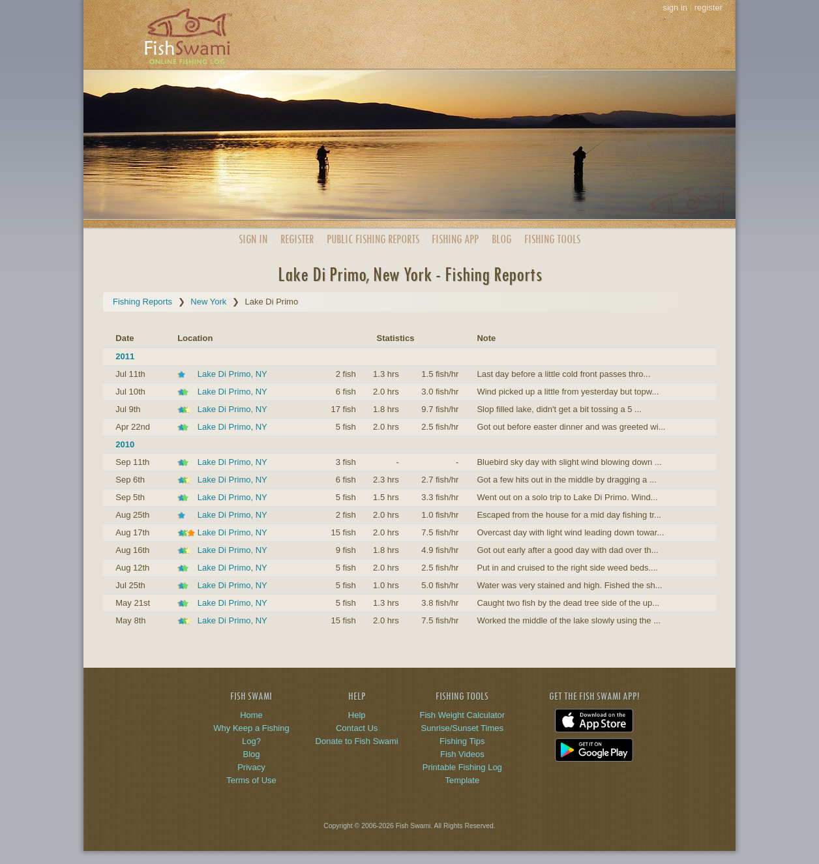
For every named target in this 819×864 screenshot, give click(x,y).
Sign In (253, 238)
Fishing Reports (142, 301)
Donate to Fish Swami (357, 741)
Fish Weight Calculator (462, 715)
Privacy (251, 767)
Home (251, 715)
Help (357, 715)
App (455, 238)
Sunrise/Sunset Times (462, 728)
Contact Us (357, 728)
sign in (675, 7)
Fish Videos (462, 754)
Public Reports (373, 238)
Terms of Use (251, 780)
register (708, 7)
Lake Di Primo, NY (232, 374)
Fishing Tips (461, 741)
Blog (501, 238)
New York (208, 301)
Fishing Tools (552, 238)
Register (297, 238)
